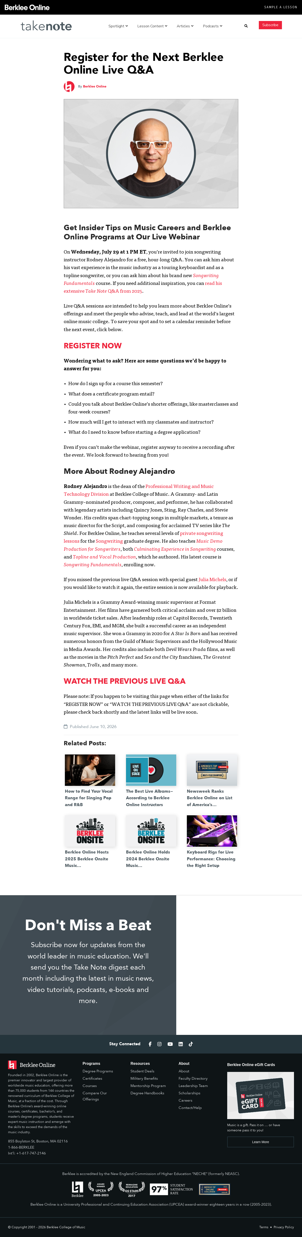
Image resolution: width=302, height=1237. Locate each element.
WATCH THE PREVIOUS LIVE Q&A (124, 681)
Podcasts (212, 26)
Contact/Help (190, 1107)
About (184, 1071)
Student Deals (142, 1071)
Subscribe (270, 25)
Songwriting (109, 541)
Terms (263, 1227)
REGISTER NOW (93, 346)
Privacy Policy (284, 1227)
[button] (246, 26)
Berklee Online (94, 86)
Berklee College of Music (66, 1227)
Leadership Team (193, 1085)
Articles (185, 26)
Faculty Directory (193, 1078)
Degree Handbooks (147, 1093)
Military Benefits (144, 1078)
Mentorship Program (148, 1085)
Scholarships (189, 1093)
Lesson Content (152, 26)
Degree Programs (98, 1071)
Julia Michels (212, 580)
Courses (90, 1085)
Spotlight (118, 26)
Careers (185, 1100)
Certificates (92, 1078)
